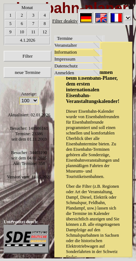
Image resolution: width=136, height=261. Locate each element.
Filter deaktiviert (68, 21)
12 (44, 31)
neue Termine (28, 72)
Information (65, 52)
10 (22, 31)
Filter (27, 56)
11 (33, 31)
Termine (65, 38)
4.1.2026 (27, 40)
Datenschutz (66, 66)
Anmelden (64, 72)
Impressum (64, 59)
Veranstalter (65, 45)
